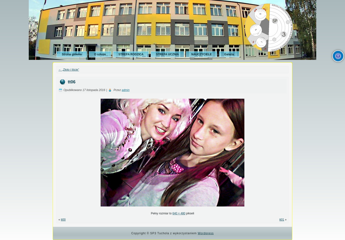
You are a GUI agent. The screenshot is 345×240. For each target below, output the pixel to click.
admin (126, 90)
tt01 (281, 219)
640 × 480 (178, 213)
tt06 (71, 82)
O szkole (100, 54)
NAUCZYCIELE (201, 54)
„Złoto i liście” (68, 69)
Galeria (229, 54)
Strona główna (72, 54)
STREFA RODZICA (131, 54)
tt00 (63, 219)
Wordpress (206, 233)
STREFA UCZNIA (167, 54)
